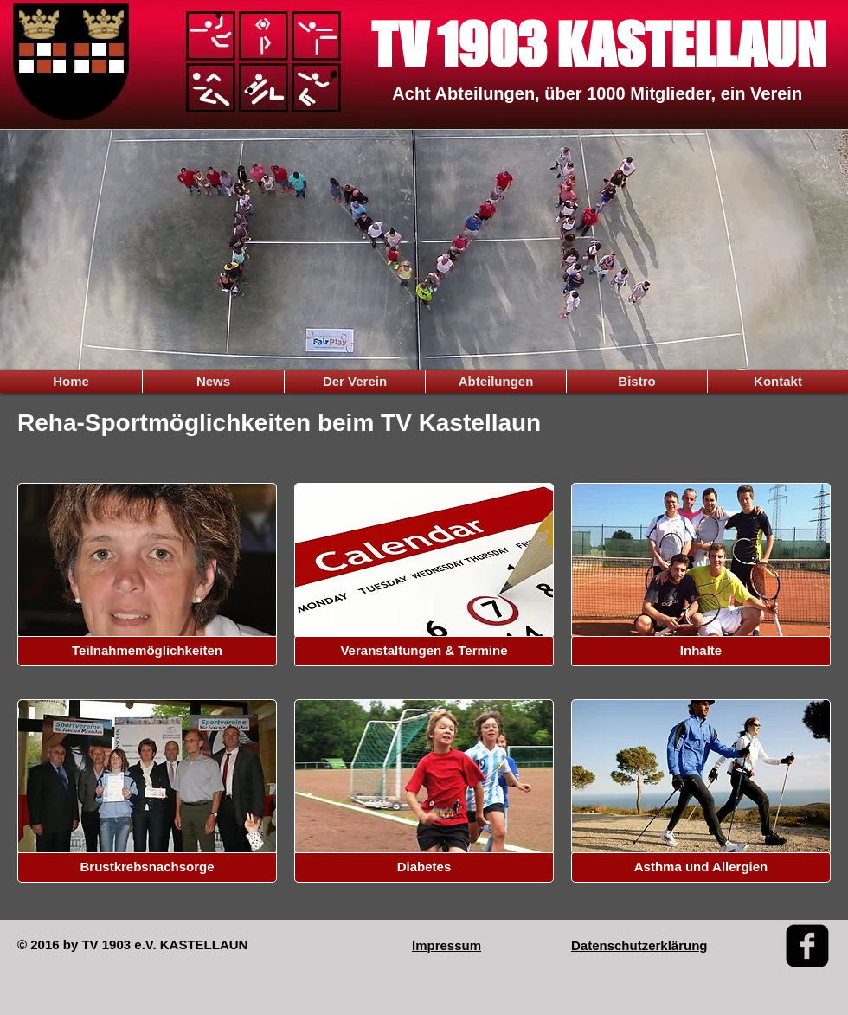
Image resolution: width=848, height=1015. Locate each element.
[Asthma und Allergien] (701, 867)
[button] (147, 651)
